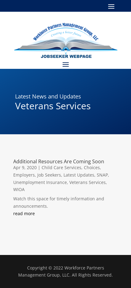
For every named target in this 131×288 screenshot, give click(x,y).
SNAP (102, 175)
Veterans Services (87, 182)
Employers (24, 175)
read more (24, 213)
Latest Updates (78, 175)
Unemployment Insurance (40, 182)
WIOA (19, 189)
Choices (92, 167)
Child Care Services (61, 167)
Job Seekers (49, 175)
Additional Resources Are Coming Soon (58, 161)
